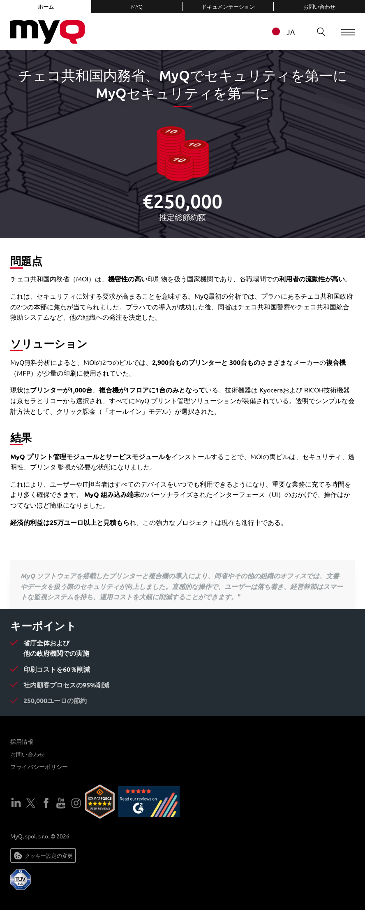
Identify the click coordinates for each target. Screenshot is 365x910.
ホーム (46, 6)
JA (279, 31)
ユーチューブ (61, 803)
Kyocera (271, 389)
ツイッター (31, 803)
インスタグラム (76, 803)
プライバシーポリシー (39, 766)
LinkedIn (16, 803)
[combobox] (285, 31)
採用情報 (21, 741)
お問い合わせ (319, 6)
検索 (315, 31)
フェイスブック (46, 803)
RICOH (313, 389)
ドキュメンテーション (228, 6)
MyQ (137, 6)
